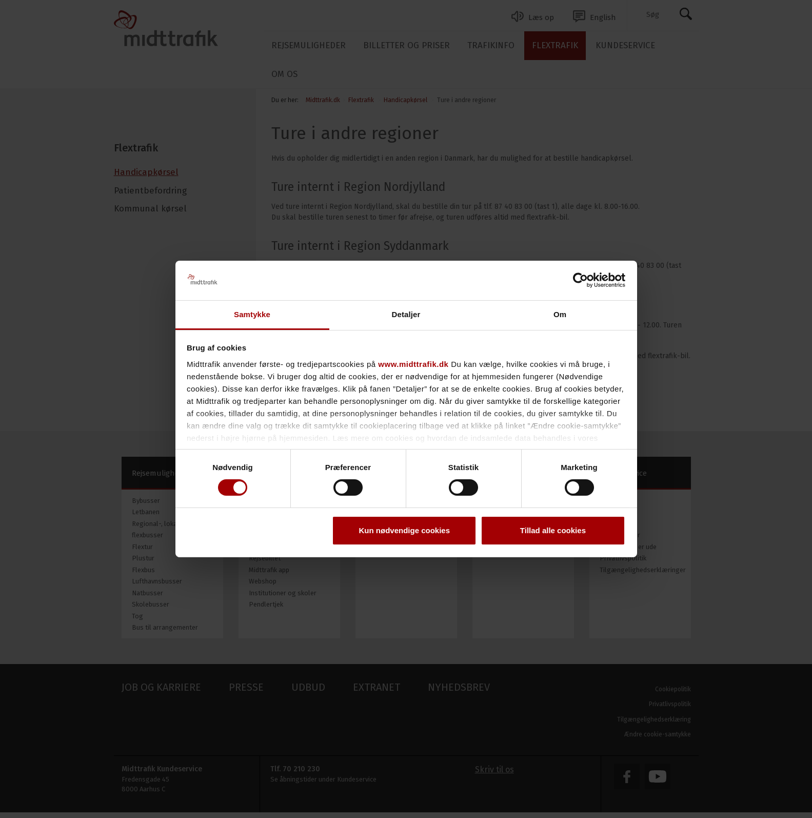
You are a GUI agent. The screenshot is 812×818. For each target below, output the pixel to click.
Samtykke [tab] (252, 314)
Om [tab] (559, 314)
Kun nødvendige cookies (404, 530)
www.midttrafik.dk (413, 364)
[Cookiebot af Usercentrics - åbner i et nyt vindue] (580, 280)
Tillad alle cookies (553, 530)
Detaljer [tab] (406, 314)
